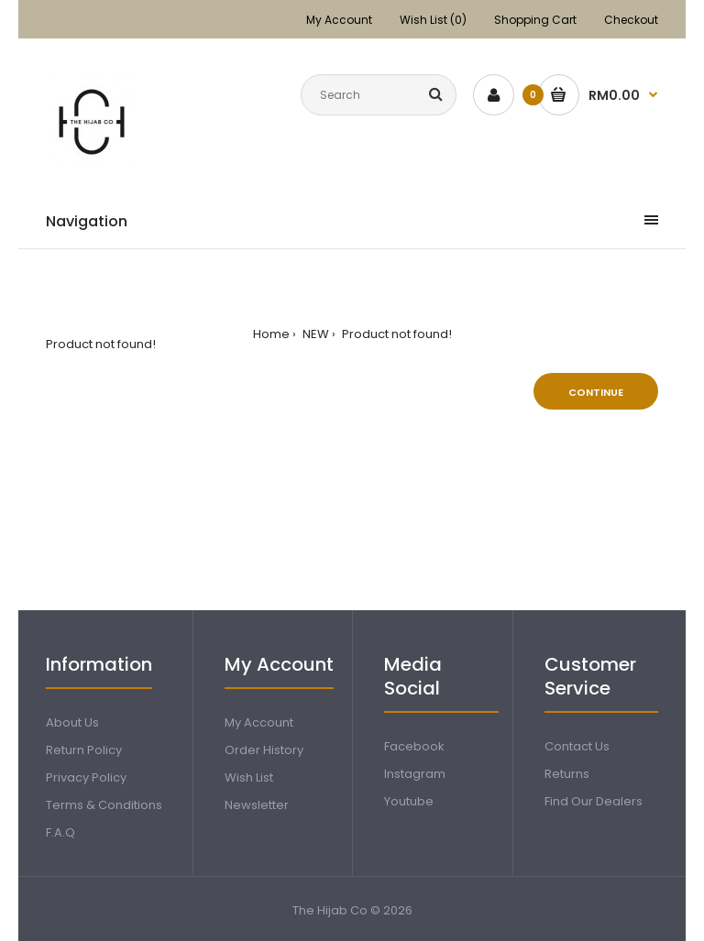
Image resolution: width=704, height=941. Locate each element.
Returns (566, 773)
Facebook (414, 746)
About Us (72, 722)
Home (271, 334)
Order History (264, 750)
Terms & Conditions (104, 805)
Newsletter (257, 805)
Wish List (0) (433, 19)
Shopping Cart (535, 19)
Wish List (249, 777)
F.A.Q (60, 832)
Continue (595, 392)
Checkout (631, 19)
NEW (314, 334)
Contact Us (577, 746)
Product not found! (395, 334)
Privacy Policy (86, 777)
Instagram (415, 773)
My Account (339, 19)
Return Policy (84, 750)
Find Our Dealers (593, 801)
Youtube (409, 801)
